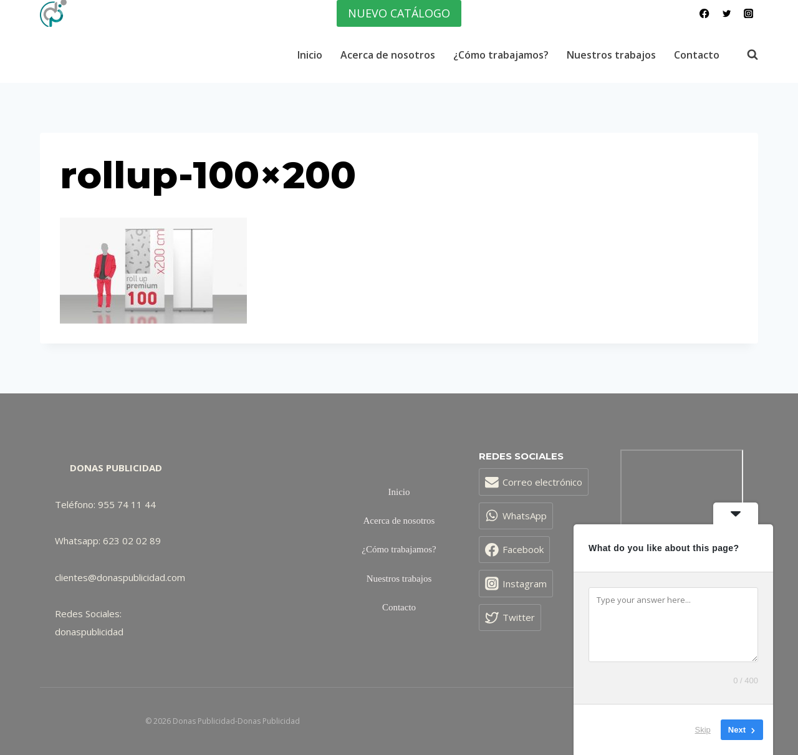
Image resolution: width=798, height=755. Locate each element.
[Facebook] (704, 13)
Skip (703, 729)
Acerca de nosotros (387, 55)
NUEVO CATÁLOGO (399, 13)
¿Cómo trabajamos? (501, 55)
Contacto (696, 55)
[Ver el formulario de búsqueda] (746, 54)
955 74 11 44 (127, 504)
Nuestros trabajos (611, 55)
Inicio (309, 55)
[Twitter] (726, 13)
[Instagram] (748, 13)
